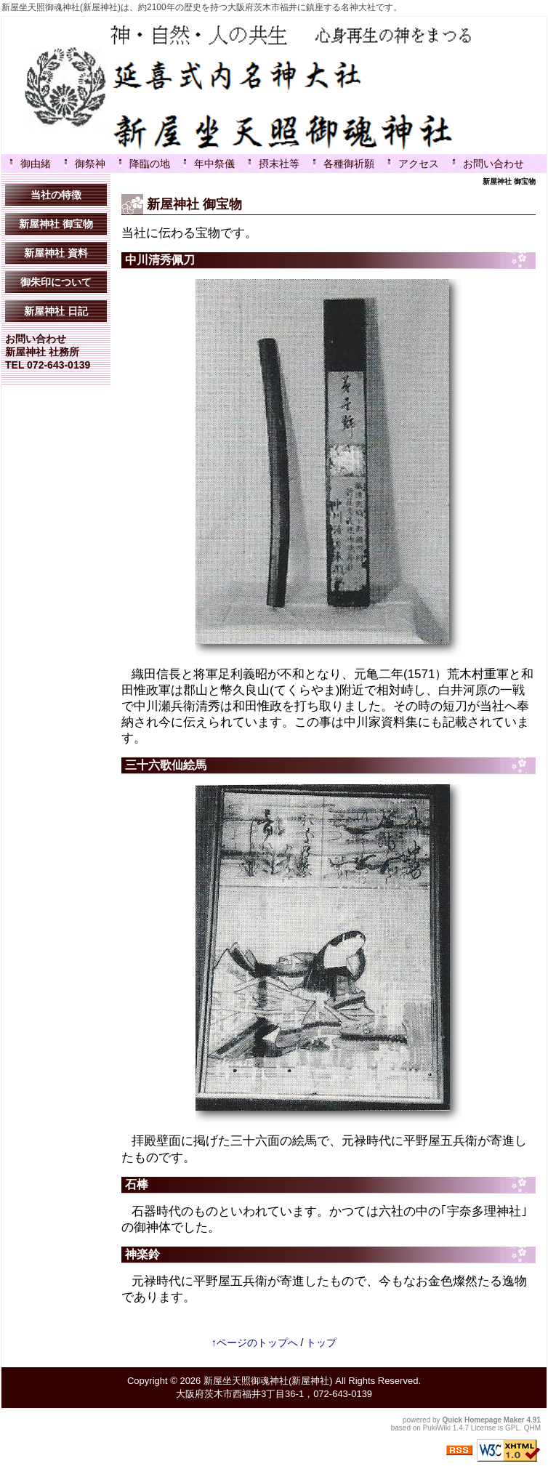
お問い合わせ (493, 163)
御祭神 (90, 163)
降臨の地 (149, 163)
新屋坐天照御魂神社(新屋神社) (268, 1380)
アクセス (418, 163)
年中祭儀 (214, 163)
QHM (532, 1428)
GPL (512, 1428)
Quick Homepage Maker (483, 1420)
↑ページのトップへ (254, 1342)
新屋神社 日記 (56, 311)
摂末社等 (279, 163)
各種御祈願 (348, 163)
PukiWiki (437, 1428)
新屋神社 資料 (56, 253)
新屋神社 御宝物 (56, 224)
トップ (321, 1342)
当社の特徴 (56, 195)
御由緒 (35, 163)
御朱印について (56, 282)
